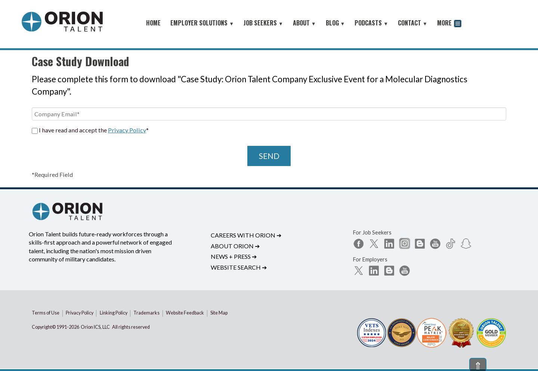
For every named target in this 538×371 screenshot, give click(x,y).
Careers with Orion (246, 235)
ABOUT (304, 22)
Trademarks (146, 313)
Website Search (239, 267)
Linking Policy (113, 313)
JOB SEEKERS (263, 22)
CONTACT (412, 22)
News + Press (234, 256)
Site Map (219, 313)
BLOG (335, 22)
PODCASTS (371, 22)
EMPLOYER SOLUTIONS (202, 22)
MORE (449, 23)
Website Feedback (185, 313)
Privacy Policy (127, 130)
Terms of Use (45, 313)
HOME (153, 22)
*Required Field (52, 174)
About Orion (235, 245)
